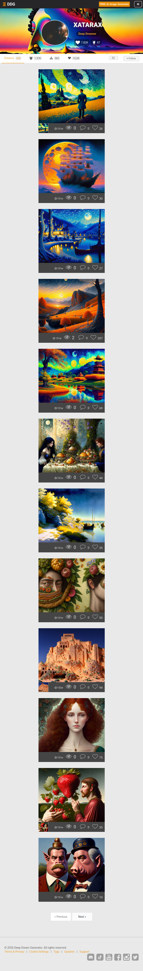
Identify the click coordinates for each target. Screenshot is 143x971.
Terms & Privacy (14, 951)
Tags (56, 951)
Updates (69, 951)
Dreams (13, 58)
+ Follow (131, 58)
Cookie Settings (39, 951)
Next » (82, 916)
